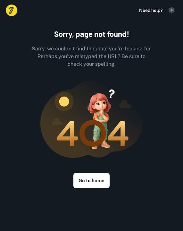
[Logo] (11, 10)
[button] (171, 10)
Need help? (150, 10)
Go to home (91, 180)
